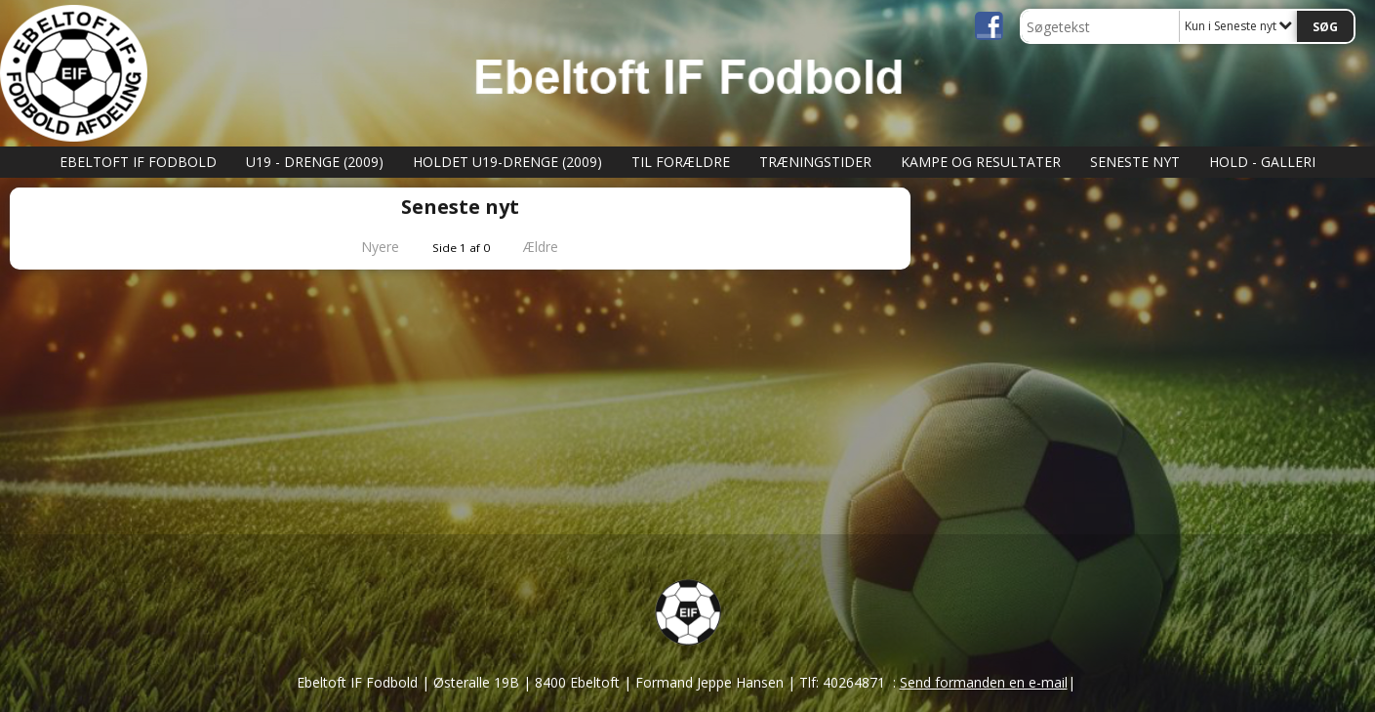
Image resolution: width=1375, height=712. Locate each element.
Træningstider (815, 161)
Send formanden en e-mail (984, 682)
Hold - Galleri (1262, 161)
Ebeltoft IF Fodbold (138, 161)
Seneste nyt (1135, 161)
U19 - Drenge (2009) (315, 161)
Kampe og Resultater (981, 161)
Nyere (368, 246)
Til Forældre (680, 161)
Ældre (554, 246)
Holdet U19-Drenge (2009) (507, 161)
